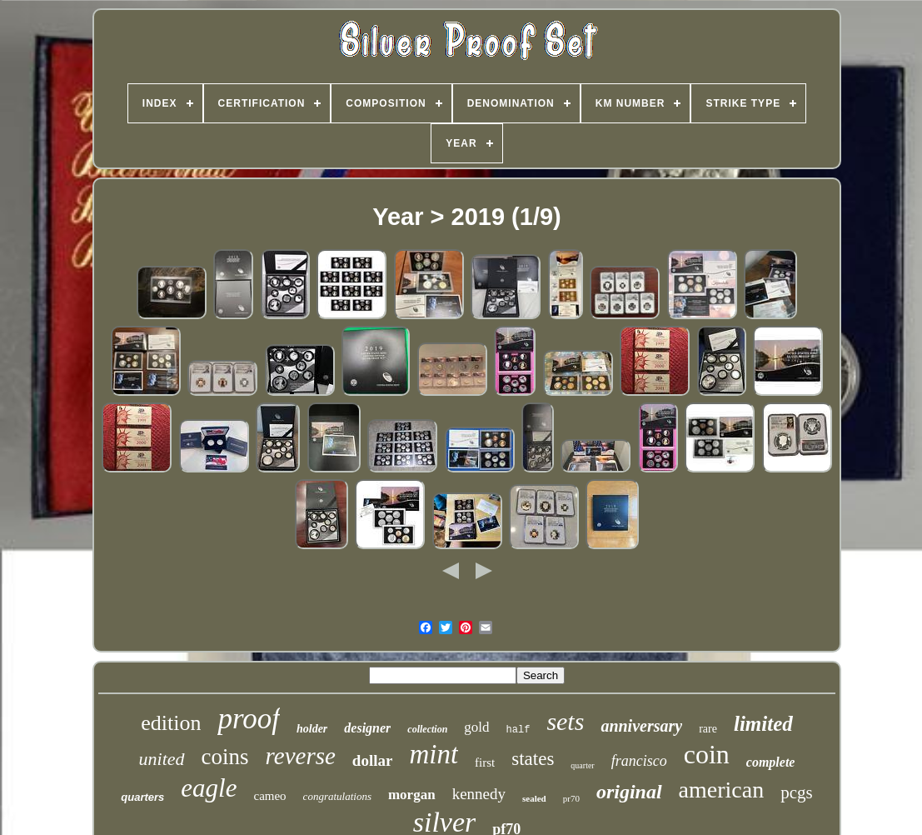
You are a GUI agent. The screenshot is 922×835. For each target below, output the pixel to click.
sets (565, 721)
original (629, 791)
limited (763, 723)
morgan (412, 794)
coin (707, 754)
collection (427, 729)
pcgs (796, 792)
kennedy (479, 793)
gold (476, 727)
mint (433, 754)
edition (171, 723)
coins (225, 756)
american (722, 789)
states (532, 758)
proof (248, 718)
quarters (142, 797)
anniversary (641, 726)
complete (770, 762)
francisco (639, 760)
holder (312, 728)
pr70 (571, 798)
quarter (582, 765)
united (162, 758)
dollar (372, 760)
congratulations (337, 796)
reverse (301, 755)
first (485, 762)
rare (708, 728)
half (518, 730)
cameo (269, 795)
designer (367, 728)
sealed (534, 798)
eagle (209, 787)
